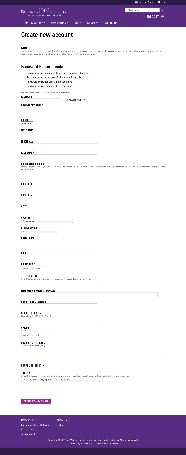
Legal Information (85, 444)
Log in (140, 2)
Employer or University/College (39, 290)
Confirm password (31, 105)
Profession (27, 264)
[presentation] (43, 391)
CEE (76, 23)
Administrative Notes (33, 343)
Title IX (71, 444)
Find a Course (34, 23)
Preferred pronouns (32, 164)
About (91, 23)
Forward (162, 16)
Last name (26, 153)
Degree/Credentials (32, 313)
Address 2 (26, 195)
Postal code (27, 238)
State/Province (29, 228)
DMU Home (110, 23)
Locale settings (31, 365)
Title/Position (29, 276)
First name (27, 130)
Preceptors (58, 23)
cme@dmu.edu (28, 434)
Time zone (26, 373)
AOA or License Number (33, 302)
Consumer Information (107, 444)
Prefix (24, 120)
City (23, 206)
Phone (24, 253)
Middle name (28, 141)
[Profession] (33, 268)
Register (152, 2)
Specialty (26, 327)
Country (25, 217)
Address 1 (26, 184)
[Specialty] (33, 335)
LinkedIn (157, 16)
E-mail (24, 48)
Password (26, 96)
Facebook (148, 16)
